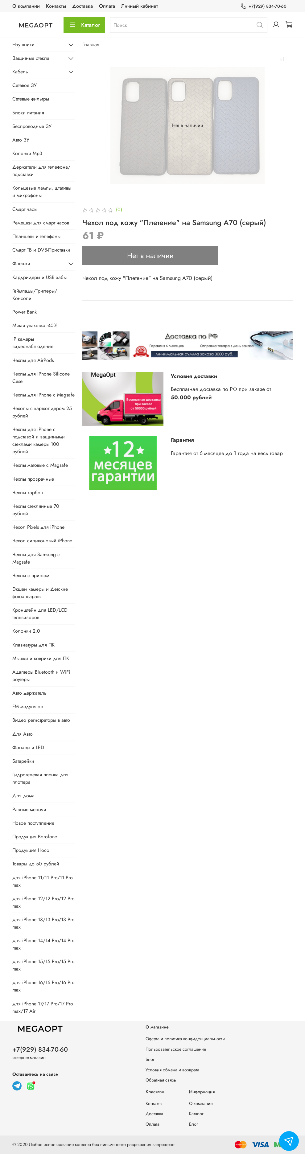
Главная (90, 44)
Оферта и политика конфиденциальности (185, 1039)
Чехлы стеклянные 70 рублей (35, 510)
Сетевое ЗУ (24, 85)
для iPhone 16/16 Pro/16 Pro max (43, 986)
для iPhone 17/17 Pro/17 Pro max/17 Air (42, 1007)
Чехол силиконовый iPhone (42, 540)
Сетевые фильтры (30, 98)
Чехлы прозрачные (33, 479)
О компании (26, 6)
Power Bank (24, 311)
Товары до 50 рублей (35, 863)
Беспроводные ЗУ (32, 126)
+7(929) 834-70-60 (263, 6)
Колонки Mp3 (27, 153)
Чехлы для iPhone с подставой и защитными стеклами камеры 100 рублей (38, 440)
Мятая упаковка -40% (34, 325)
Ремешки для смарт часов (40, 222)
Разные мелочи (29, 809)
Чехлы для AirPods (33, 360)
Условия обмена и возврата (172, 1070)
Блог (150, 1059)
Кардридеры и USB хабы (39, 277)
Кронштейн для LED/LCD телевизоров (40, 613)
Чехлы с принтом (30, 575)
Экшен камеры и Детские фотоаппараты (40, 592)
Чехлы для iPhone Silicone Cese (41, 377)
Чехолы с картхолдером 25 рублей (42, 412)
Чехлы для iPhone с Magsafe (43, 394)
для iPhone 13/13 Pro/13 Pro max (43, 923)
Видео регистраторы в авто (41, 720)
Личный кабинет (139, 6)
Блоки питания (28, 112)
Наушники (23, 44)
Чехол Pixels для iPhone (38, 527)
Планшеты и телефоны (36, 236)
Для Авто (22, 733)
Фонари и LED (28, 747)
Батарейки (23, 761)
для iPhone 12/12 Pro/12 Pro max (43, 902)
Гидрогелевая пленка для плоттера (40, 778)
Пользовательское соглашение (176, 1049)
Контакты (56, 6)
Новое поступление (33, 823)
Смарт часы (24, 209)
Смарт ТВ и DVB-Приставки (41, 249)
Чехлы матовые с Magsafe (40, 465)
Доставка (82, 6)
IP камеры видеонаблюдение (32, 342)
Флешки (21, 263)
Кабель (20, 71)
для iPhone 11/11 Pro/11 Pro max (42, 881)
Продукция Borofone (34, 836)
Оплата (107, 6)
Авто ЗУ (20, 139)
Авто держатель (29, 692)
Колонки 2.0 (26, 630)
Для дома (23, 795)
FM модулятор (27, 706)
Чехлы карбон (27, 492)
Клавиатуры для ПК (33, 644)
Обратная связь (161, 1080)
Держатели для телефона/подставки (41, 170)
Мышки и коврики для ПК (40, 658)
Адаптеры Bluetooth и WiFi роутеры (41, 675)
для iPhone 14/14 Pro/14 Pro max (43, 944)
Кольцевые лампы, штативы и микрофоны (41, 191)
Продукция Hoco (30, 850)
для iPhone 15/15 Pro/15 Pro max (43, 965)
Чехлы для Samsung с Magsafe (36, 558)
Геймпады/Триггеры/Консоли (34, 294)
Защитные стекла (30, 58)
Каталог (84, 25)
